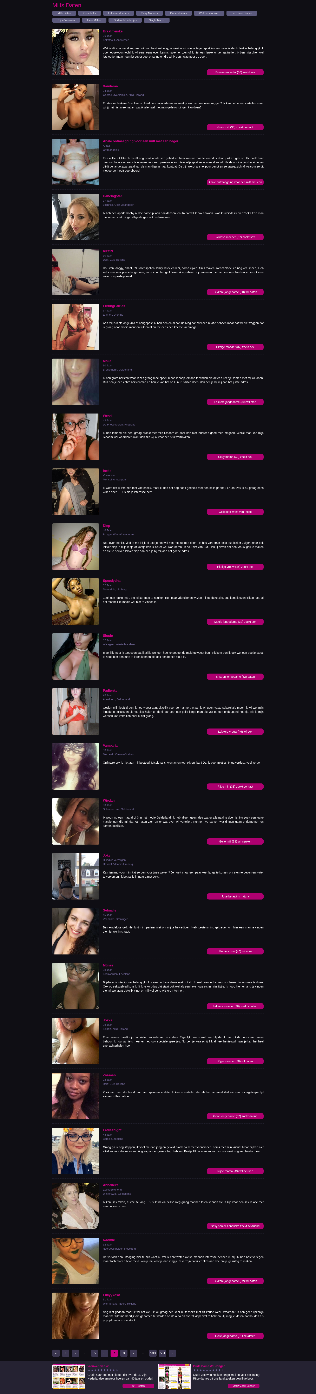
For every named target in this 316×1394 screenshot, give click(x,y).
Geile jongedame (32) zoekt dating (235, 1116)
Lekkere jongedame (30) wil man (235, 402)
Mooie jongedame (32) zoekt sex (235, 621)
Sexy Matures (149, 13)
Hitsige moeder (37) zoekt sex (235, 347)
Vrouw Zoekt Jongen (243, 1385)
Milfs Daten (64, 13)
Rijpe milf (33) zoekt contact (235, 786)
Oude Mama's (178, 13)
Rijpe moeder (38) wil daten (235, 1061)
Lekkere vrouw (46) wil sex (235, 731)
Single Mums (156, 20)
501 (162, 1353)
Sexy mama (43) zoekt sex (235, 457)
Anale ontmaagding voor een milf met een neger (235, 183)
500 (153, 1353)
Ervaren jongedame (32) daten (235, 676)
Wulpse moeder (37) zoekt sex (235, 237)
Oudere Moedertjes (125, 20)
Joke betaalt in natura (235, 896)
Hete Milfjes (94, 20)
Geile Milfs (89, 13)
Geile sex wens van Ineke (235, 511)
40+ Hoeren (138, 1385)
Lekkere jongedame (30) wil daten (235, 292)
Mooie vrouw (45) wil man (235, 951)
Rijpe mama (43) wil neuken (235, 1171)
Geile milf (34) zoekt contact (235, 127)
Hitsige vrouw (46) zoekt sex (235, 566)
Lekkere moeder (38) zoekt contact (235, 1006)
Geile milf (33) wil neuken (235, 841)
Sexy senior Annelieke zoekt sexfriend (235, 1226)
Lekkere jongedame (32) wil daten (235, 1281)
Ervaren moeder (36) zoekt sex (235, 72)
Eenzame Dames (242, 13)
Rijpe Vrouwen (66, 20)
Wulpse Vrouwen (209, 13)
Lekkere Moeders (118, 13)
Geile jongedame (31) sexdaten (235, 1336)
